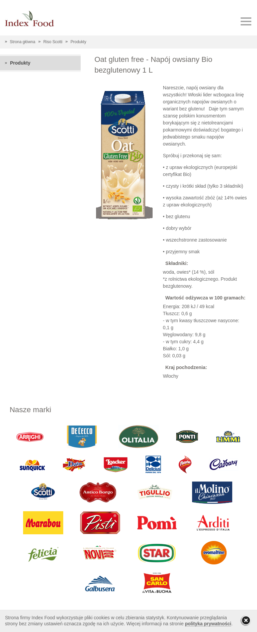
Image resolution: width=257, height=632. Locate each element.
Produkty (78, 41)
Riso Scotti (53, 41)
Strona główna (22, 41)
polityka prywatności (208, 623)
